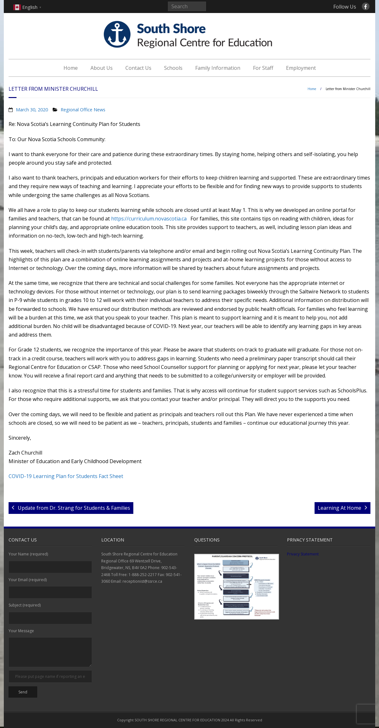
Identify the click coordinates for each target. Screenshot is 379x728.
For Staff (263, 67)
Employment (301, 67)
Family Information (217, 67)
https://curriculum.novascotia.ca (149, 218)
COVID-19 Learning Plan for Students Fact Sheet (66, 476)
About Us (101, 67)
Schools (173, 67)
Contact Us (138, 67)
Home (70, 67)
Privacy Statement (303, 554)
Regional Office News (83, 110)
